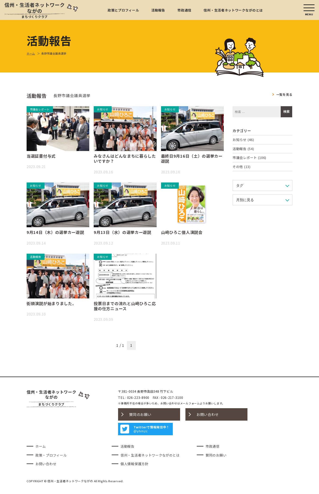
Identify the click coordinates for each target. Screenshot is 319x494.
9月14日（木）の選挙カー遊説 (55, 232)
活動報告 (158, 10)
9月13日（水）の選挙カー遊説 (122, 232)
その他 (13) (242, 166)
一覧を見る (284, 94)
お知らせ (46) (243, 139)
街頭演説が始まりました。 (51, 303)
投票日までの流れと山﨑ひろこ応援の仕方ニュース (125, 305)
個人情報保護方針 (134, 463)
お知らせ (102, 109)
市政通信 (184, 10)
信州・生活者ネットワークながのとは (233, 10)
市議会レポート (40, 109)
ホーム (40, 446)
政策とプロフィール (123, 10)
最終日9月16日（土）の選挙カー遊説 (192, 158)
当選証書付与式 (41, 156)
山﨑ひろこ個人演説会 (181, 232)
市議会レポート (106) (249, 157)
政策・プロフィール (51, 455)
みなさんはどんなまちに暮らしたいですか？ (125, 158)
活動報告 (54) (243, 148)
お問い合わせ (207, 414)
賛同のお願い (140, 414)
